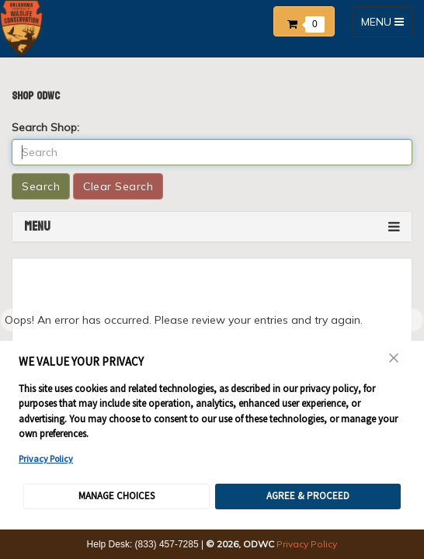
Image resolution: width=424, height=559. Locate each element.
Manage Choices (116, 495)
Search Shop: (45, 127)
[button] (308, 18)
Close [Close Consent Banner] (393, 358)
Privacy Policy (46, 458)
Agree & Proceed (307, 495)
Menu (37, 226)
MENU (386, 25)
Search (41, 186)
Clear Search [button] (118, 186)
